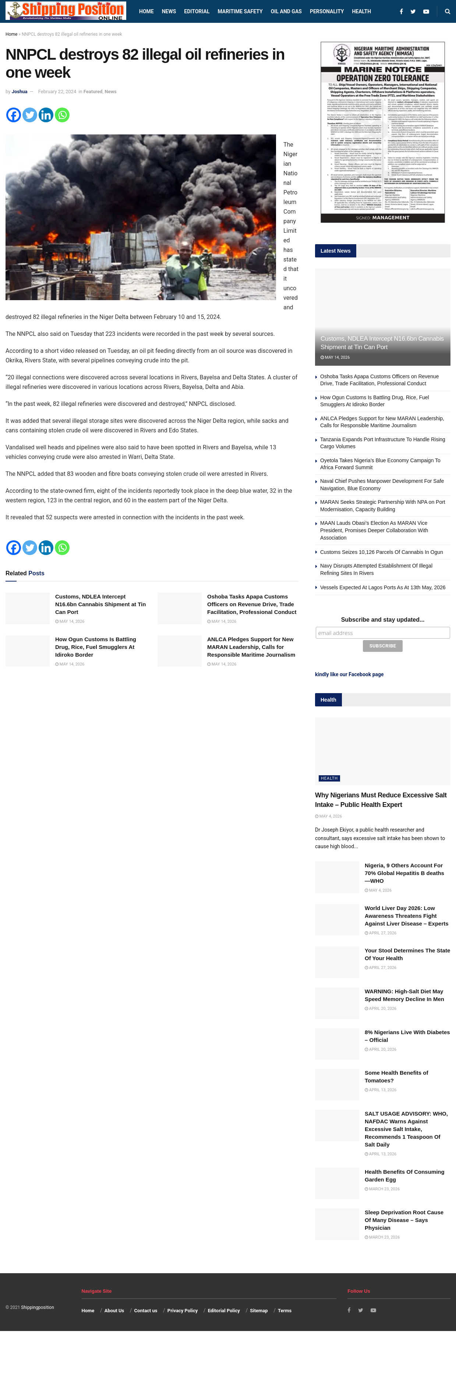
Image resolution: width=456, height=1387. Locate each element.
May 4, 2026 (328, 814)
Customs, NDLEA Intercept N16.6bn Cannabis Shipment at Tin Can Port (100, 604)
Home (146, 11)
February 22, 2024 (57, 91)
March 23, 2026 (382, 1187)
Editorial (196, 11)
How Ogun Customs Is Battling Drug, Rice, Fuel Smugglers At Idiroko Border (95, 647)
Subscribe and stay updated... (383, 620)
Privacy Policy (182, 1309)
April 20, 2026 (380, 1007)
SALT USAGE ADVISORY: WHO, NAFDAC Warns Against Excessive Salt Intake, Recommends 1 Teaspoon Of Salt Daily (406, 1127)
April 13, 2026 (380, 1088)
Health (361, 11)
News (169, 11)
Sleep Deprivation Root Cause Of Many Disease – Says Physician (404, 1218)
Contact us (146, 1309)
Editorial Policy (224, 1309)
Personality (327, 11)
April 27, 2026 (380, 931)
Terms (284, 1309)
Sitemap (259, 1309)
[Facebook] (13, 115)
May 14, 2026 (69, 621)
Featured (93, 91)
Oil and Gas (286, 11)
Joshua (20, 91)
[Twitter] (29, 115)
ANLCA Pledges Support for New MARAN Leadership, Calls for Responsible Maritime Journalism (251, 647)
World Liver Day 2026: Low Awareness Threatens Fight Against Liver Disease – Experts (407, 914)
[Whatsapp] (62, 115)
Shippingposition (37, 1306)
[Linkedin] (46, 115)
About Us (114, 1309)
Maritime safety (240, 11)
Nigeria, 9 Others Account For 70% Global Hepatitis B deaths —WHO (404, 871)
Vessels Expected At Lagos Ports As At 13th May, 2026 (383, 587)
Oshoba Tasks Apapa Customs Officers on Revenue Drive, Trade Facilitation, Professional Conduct (252, 604)
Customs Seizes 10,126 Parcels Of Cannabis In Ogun (381, 552)
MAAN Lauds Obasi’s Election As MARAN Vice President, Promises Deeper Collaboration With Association (374, 530)
